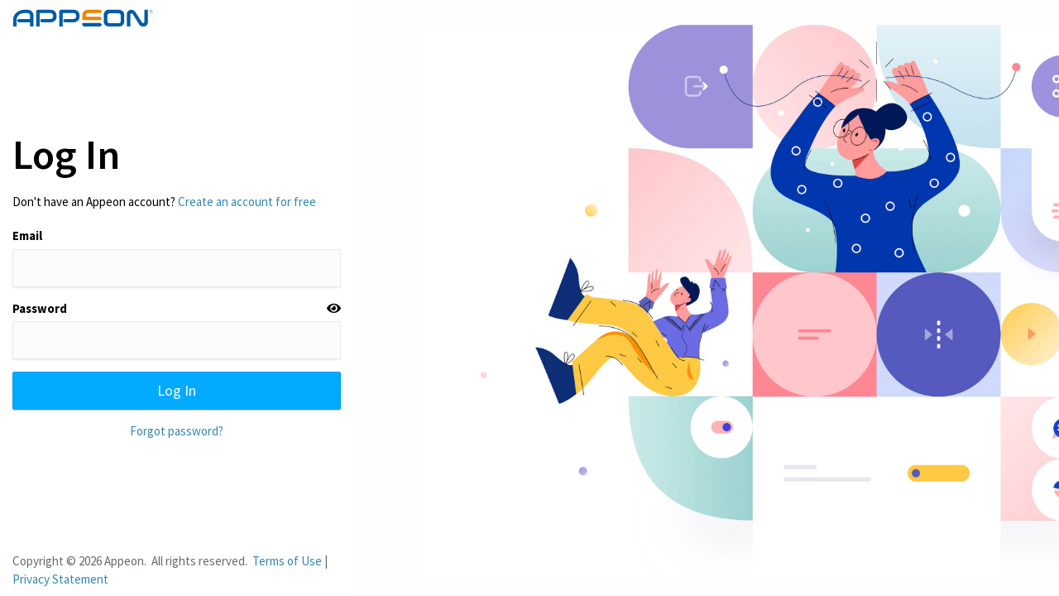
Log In (176, 390)
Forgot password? (176, 431)
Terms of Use (287, 561)
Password (39, 308)
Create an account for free (247, 201)
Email (27, 235)
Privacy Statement (60, 579)
